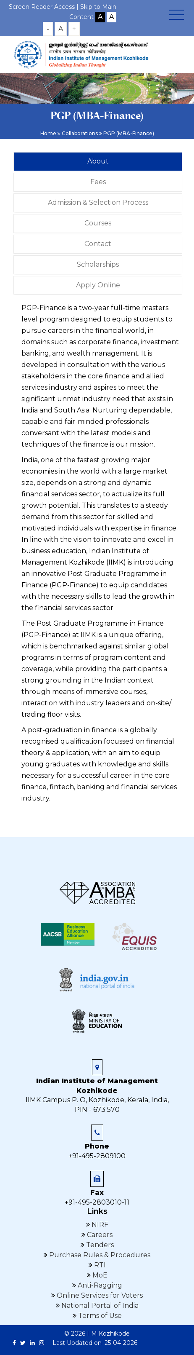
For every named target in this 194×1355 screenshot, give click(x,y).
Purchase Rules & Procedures (98, 1255)
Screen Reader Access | (44, 7)
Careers (99, 1235)
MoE (99, 1275)
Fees (98, 182)
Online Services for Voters (99, 1295)
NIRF (99, 1225)
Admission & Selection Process (98, 202)
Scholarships (98, 264)
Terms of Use (99, 1316)
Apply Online (98, 285)
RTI (99, 1265)
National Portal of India (99, 1305)
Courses (97, 223)
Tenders (99, 1245)
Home (48, 133)
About (98, 161)
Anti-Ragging (99, 1285)
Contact (97, 244)
